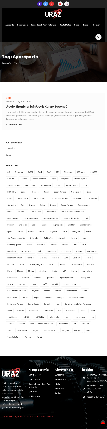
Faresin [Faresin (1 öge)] (31, 231)
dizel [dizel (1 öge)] (86, 218)
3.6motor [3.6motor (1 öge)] (19, 172)
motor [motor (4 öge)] (55, 271)
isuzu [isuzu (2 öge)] (84, 244)
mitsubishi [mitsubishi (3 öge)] (43, 271)
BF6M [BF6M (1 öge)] (85, 185)
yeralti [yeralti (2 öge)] (39, 337)
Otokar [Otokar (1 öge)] (10, 284)
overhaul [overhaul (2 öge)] (22, 284)
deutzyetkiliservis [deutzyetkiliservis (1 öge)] (50, 218)
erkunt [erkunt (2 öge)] (20, 231)
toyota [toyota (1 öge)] (10, 324)
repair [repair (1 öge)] (36, 297)
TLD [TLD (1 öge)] (92, 317)
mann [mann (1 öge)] (22, 264)
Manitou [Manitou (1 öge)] (10, 264)
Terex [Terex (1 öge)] (67, 317)
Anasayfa (9, 25)
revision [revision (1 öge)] (48, 297)
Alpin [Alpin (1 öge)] (54, 179)
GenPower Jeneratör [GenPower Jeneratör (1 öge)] (16, 238)
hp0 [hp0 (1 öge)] (75, 244)
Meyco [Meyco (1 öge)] (20, 271)
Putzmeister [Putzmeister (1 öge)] (12, 297)
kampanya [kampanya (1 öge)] (92, 251)
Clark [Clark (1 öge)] (9, 198)
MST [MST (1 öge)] (64, 271)
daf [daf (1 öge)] (22, 205)
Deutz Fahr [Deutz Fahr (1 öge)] (36, 211)
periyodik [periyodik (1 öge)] (35, 291)
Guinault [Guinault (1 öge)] (62, 238)
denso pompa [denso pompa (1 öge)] (67, 205)
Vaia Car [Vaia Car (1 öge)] (85, 324)
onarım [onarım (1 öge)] (37, 277)
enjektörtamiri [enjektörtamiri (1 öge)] (86, 225)
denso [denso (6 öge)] (53, 205)
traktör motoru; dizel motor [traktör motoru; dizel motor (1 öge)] (41, 324)
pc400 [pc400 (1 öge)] (44, 284)
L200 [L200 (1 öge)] (66, 258)
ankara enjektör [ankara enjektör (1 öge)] (80, 179)
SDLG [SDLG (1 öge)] (9, 310)
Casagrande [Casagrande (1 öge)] (76, 192)
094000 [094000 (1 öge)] (93, 172)
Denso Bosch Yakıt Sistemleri (44, 25)
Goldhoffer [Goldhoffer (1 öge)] (48, 238)
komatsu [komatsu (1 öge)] (43, 258)
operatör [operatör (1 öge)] (50, 277)
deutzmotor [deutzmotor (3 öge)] (51, 211)
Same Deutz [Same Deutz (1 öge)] (33, 304)
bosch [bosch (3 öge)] (46, 192)
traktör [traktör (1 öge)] (22, 324)
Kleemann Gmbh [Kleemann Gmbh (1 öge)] (14, 258)
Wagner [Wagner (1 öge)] (65, 330)
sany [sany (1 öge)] (58, 304)
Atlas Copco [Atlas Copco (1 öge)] (30, 185)
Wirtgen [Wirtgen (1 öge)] (77, 330)
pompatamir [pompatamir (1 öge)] (71, 291)
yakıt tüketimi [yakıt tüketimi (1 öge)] (13, 337)
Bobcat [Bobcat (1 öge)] (24, 192)
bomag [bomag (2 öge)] (35, 192)
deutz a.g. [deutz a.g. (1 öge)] (22, 211)
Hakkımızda (22, 25)
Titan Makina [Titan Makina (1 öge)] (80, 317)
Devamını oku (15, 124)
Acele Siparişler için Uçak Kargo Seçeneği (37, 107)
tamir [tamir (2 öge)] (92, 310)
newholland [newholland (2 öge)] (12, 277)
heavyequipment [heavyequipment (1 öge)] (14, 244)
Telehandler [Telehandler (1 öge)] (54, 317)
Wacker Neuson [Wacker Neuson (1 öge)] (50, 330)
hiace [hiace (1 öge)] (29, 244)
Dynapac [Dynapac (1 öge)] (23, 225)
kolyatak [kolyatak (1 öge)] (30, 258)
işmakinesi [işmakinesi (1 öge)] (11, 251)
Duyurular (10, 148)
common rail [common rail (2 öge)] (38, 198)
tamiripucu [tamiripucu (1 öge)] (12, 317)
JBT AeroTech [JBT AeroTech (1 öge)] (27, 251)
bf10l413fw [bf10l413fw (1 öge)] (11, 192)
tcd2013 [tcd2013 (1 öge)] (25, 317)
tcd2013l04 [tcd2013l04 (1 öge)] (39, 317)
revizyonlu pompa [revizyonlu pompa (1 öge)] (15, 304)
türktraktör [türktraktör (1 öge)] (63, 324)
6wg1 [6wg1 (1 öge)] (49, 172)
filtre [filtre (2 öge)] (65, 231)
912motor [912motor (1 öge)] (81, 172)
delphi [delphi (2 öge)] (42, 205)
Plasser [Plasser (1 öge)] (47, 291)
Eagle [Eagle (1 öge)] (34, 225)
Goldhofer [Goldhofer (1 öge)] (34, 238)
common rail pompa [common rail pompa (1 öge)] (59, 198)
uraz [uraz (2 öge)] (75, 324)
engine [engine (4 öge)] (44, 225)
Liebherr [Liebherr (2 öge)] (76, 258)
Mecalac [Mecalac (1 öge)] (90, 264)
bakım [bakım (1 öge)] (58, 185)
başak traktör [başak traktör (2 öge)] (72, 185)
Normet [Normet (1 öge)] (25, 277)
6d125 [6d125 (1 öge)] (30, 172)
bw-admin (10, 101)
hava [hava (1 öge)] (84, 238)
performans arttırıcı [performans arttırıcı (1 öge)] (71, 284)
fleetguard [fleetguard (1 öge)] (76, 231)
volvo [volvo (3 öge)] (9, 330)
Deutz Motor (65, 25)
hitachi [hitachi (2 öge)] (54, 244)
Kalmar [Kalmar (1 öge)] (79, 251)
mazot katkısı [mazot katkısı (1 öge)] (76, 264)
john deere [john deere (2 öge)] (66, 251)
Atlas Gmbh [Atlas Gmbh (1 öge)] (46, 185)
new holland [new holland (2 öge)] (87, 271)
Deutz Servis (34, 379)
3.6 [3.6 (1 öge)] (8, 172)
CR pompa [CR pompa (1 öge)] (92, 198)
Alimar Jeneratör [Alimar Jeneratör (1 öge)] (39, 179)
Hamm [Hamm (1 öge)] (74, 238)
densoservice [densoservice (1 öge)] (84, 205)
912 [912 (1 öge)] (57, 172)
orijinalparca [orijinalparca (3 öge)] (85, 277)
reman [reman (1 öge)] (26, 297)
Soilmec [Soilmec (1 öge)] (20, 310)
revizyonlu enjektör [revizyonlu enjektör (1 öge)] (77, 297)
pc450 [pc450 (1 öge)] (55, 284)
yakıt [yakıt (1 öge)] (88, 330)
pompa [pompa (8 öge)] (58, 291)
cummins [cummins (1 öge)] (11, 205)
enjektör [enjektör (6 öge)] (71, 225)
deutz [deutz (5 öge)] (9, 211)
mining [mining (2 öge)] (31, 271)
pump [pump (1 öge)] (84, 291)
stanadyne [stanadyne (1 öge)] (48, 310)
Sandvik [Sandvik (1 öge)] (47, 304)
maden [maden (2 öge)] (88, 258)
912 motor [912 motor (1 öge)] (68, 172)
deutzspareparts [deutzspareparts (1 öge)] (31, 218)
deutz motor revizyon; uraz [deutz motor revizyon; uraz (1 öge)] (73, 211)
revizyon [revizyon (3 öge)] (60, 297)
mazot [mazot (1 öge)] (63, 264)
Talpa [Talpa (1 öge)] (82, 310)
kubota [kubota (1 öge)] (56, 258)
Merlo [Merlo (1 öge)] (9, 271)
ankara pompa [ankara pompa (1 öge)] (13, 185)
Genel (8, 155)
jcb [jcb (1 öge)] (39, 251)
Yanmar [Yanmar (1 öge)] (28, 337)
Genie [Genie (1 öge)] (88, 231)
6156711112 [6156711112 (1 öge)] (11, 179)
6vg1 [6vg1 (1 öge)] (40, 172)
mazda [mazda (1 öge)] (52, 264)
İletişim (96, 25)
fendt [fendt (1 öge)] (41, 231)
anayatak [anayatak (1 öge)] (65, 179)
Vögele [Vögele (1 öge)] (36, 330)
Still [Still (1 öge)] (59, 310)
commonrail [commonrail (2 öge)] (22, 198)
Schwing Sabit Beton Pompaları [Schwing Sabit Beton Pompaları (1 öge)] (78, 304)
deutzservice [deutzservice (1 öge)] (13, 218)
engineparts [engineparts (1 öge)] (58, 225)
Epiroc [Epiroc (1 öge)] (10, 231)
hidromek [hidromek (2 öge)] (41, 244)
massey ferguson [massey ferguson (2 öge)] (37, 264)
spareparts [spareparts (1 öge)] (33, 310)
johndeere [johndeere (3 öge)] (51, 251)
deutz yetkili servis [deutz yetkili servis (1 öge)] (71, 218)
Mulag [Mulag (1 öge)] (74, 271)
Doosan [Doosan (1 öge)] (10, 225)
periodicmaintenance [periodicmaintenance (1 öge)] (16, 291)
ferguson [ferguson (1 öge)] (53, 231)
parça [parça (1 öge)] (34, 284)
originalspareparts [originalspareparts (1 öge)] (66, 277)
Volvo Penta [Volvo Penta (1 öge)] (22, 330)
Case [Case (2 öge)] (89, 192)
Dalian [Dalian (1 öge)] (32, 205)
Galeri (76, 25)
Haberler (86, 25)
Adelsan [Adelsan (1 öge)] (23, 179)
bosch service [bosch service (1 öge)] (60, 192)
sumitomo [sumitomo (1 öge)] (70, 310)
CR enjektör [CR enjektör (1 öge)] (78, 198)
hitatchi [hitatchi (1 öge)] (65, 244)
